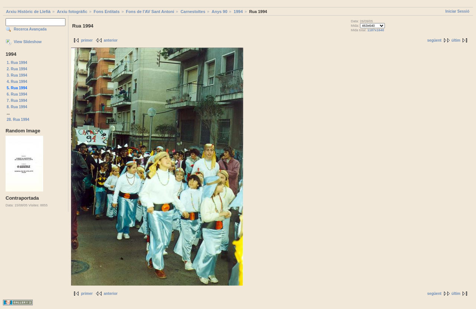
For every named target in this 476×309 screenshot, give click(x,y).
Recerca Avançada (30, 29)
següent (434, 40)
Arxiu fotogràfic (72, 11)
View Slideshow (28, 42)
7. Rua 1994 (17, 101)
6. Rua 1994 (17, 94)
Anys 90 (219, 11)
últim (455, 40)
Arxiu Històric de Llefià (28, 11)
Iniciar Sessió (457, 11)
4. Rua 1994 (17, 82)
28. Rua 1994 (18, 120)
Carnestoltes (192, 11)
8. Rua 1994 (17, 107)
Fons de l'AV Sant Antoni (150, 11)
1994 (238, 11)
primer (87, 40)
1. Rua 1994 (17, 63)
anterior (111, 40)
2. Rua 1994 (17, 69)
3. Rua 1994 (17, 75)
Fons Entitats (107, 11)
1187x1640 (375, 30)
